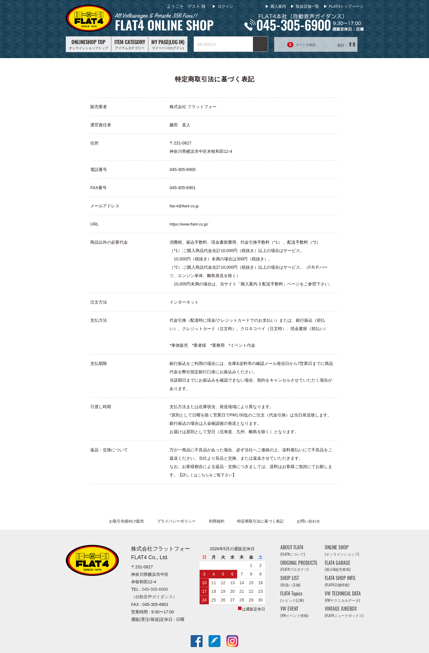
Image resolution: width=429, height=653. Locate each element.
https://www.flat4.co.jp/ (189, 224)
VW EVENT (294, 612)
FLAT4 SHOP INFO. (340, 581)
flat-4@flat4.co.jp (184, 206)
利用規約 (216, 521)
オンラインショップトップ (88, 44)
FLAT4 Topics (292, 596)
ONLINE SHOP (342, 550)
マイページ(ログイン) (167, 44)
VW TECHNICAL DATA (343, 596)
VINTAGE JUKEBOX (344, 612)
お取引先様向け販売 (126, 521)
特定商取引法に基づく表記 (260, 521)
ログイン (225, 6)
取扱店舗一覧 (307, 6)
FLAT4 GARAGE (337, 566)
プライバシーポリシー (176, 521)
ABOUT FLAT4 (292, 550)
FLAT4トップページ (346, 6)
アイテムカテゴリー (129, 44)
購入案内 (278, 6)
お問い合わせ (308, 521)
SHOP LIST (290, 581)
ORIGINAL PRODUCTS (298, 566)
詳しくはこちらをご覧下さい (207, 475)
